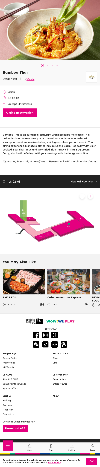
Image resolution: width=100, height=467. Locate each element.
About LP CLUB (10, 379)
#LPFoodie (8, 367)
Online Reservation (19, 112)
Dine (55, 362)
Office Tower (60, 384)
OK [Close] (91, 461)
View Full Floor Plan (83, 181)
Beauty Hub (59, 379)
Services (7, 405)
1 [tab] (42, 65)
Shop (55, 358)
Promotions (9, 362)
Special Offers (10, 388)
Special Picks (9, 358)
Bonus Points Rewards (14, 384)
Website (30, 79)
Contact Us (8, 414)
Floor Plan (8, 409)
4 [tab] (57, 65)
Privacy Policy (54, 462)
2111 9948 (11, 79)
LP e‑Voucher (60, 374)
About (56, 396)
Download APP (15, 428)
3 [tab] (52, 65)
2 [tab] (47, 65)
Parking (7, 400)
